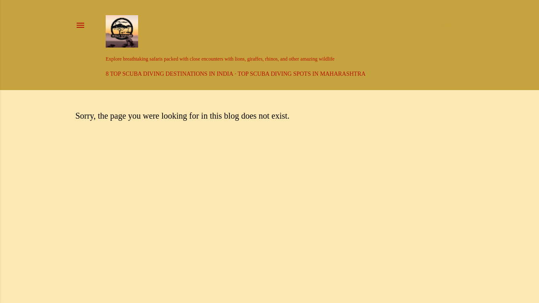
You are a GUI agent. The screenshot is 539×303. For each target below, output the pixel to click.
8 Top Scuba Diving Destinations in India (169, 74)
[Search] (452, 25)
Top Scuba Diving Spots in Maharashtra (301, 74)
